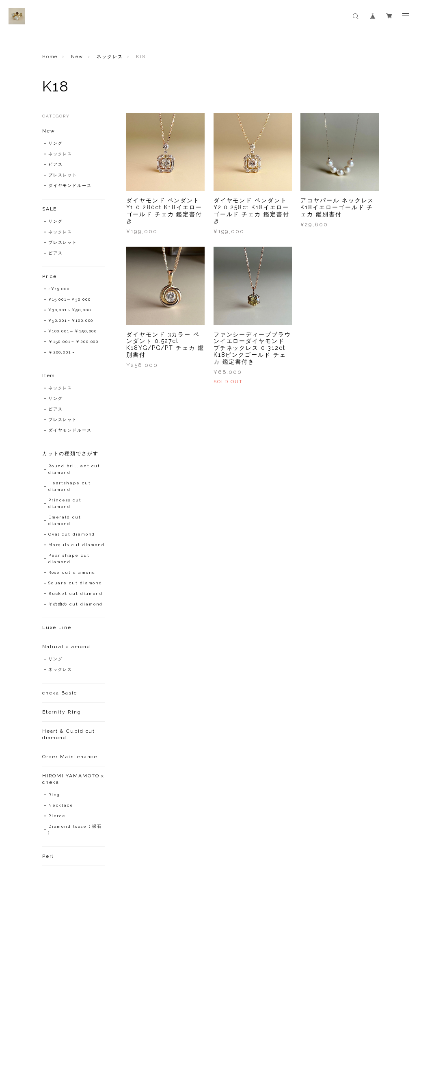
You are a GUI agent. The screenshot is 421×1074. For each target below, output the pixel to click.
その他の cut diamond (75, 604)
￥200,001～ (62, 352)
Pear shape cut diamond (69, 558)
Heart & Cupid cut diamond (68, 734)
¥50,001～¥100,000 (71, 320)
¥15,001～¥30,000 (69, 299)
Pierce (57, 816)
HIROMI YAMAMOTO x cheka (73, 779)
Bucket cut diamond (75, 593)
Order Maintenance (70, 756)
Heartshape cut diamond (69, 486)
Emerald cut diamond (64, 520)
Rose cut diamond (72, 572)
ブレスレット (63, 175)
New (77, 56)
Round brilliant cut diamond (74, 469)
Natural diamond (66, 646)
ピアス (55, 164)
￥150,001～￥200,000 (73, 341)
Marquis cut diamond (76, 544)
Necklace (60, 805)
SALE (49, 209)
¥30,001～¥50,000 (69, 310)
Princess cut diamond (65, 503)
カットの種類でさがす (70, 453)
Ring (54, 794)
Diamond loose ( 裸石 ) (75, 829)
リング (55, 143)
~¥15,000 (59, 288)
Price (49, 276)
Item (49, 375)
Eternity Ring (61, 712)
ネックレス (110, 56)
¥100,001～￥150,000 (72, 331)
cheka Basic (59, 693)
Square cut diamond (75, 583)
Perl (48, 856)
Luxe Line (56, 627)
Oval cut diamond (71, 534)
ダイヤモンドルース (70, 185)
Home (50, 56)
